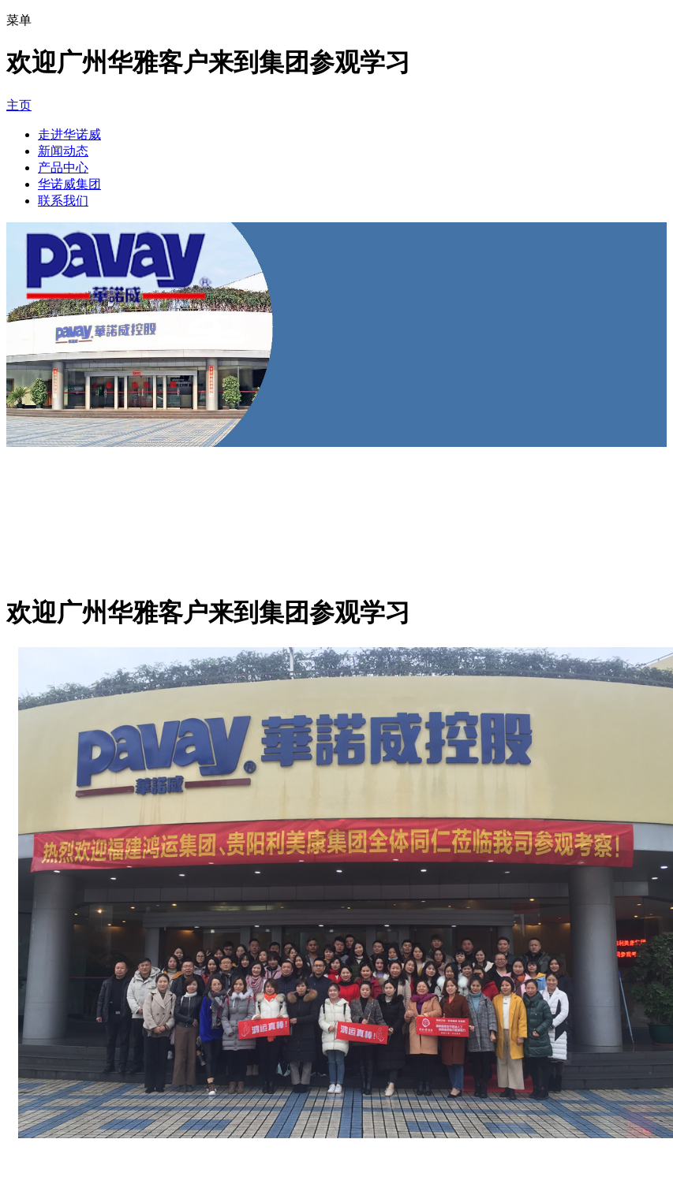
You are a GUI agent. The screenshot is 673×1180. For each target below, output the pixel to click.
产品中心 (63, 167)
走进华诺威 (69, 134)
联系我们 (63, 200)
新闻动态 (63, 151)
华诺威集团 (69, 184)
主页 (19, 105)
